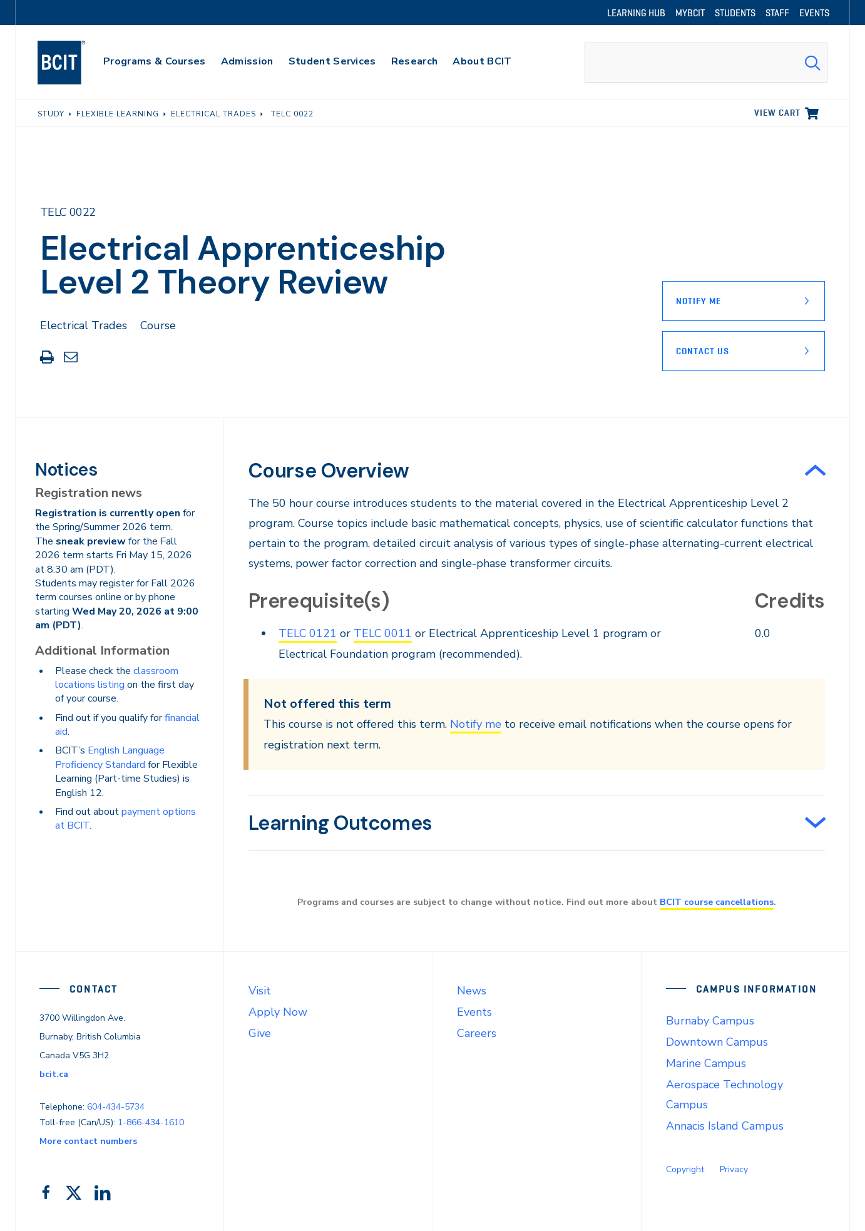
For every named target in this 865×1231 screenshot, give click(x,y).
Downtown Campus (717, 1042)
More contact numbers (88, 1141)
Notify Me (698, 301)
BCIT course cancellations (716, 902)
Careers (476, 1033)
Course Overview (328, 470)
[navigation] (74, 62)
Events (474, 1011)
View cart (777, 113)
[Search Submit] (812, 63)
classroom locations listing (116, 678)
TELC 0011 (383, 633)
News (471, 990)
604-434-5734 (116, 1106)
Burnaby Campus (710, 1020)
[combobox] (706, 63)
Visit (259, 990)
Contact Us (702, 351)
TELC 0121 (308, 633)
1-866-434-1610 (151, 1122)
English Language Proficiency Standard (110, 757)
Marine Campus (706, 1063)
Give (259, 1033)
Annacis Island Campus (725, 1125)
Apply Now (277, 1011)
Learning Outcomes (340, 822)
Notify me (475, 724)
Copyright (685, 1169)
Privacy (734, 1169)
